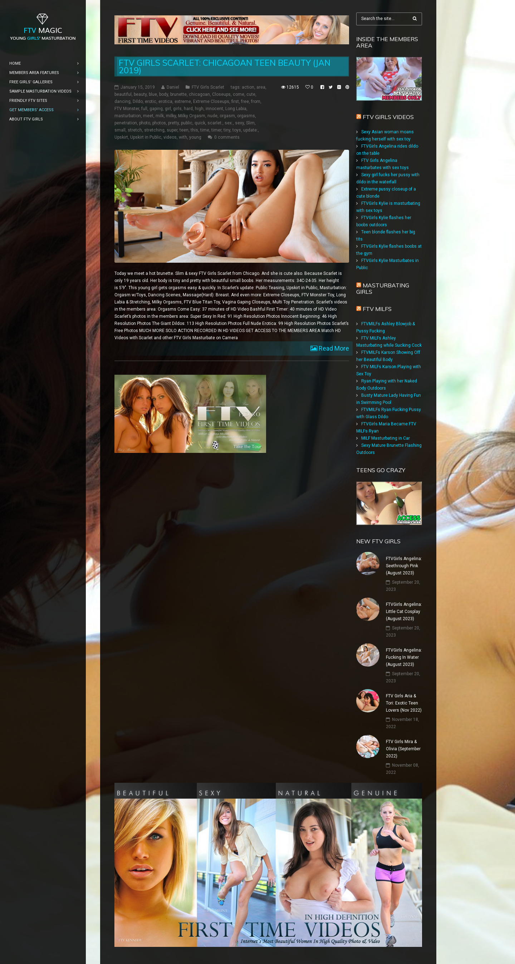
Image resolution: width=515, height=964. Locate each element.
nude (212, 115)
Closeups (221, 94)
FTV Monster (126, 108)
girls (177, 108)
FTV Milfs (377, 308)
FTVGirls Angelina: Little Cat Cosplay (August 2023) (404, 611)
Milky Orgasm (191, 115)
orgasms (246, 115)
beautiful (123, 94)
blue (153, 94)
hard (188, 108)
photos (159, 122)
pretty (173, 122)
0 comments (227, 137)
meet (148, 115)
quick (200, 122)
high (199, 108)
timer (216, 130)
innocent (214, 108)
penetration (125, 122)
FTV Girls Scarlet (208, 87)
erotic (150, 101)
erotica (165, 101)
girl (168, 108)
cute (250, 94)
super (172, 130)
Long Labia (235, 108)
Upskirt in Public (145, 137)
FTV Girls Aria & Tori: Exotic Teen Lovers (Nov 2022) (404, 703)
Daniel (173, 87)
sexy (239, 122)
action (248, 87)
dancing (122, 101)
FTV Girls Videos (388, 116)
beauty (140, 94)
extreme (183, 101)
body (163, 94)
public (186, 122)
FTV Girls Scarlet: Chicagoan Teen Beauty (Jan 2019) (224, 66)
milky (171, 115)
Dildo (138, 101)
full (144, 108)
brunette (178, 94)
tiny (227, 130)
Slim (250, 122)
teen (184, 130)
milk (160, 115)
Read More (333, 348)
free (245, 101)
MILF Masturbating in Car (385, 438)
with (183, 137)
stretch (135, 130)
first (235, 101)
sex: (229, 122)
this (194, 130)
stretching (154, 130)
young (195, 137)
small (120, 130)
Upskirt (121, 137)
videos (170, 137)
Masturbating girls (382, 288)
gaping (156, 108)
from (255, 101)
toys (236, 130)
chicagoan (199, 94)
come (238, 94)
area (260, 87)
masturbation (127, 115)
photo (144, 122)
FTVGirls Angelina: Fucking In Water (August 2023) (404, 657)
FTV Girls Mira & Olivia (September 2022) (403, 748)
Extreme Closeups (211, 101)
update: (250, 130)
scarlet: (214, 122)
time (204, 130)
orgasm (227, 115)
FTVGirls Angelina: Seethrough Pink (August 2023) (404, 565)
